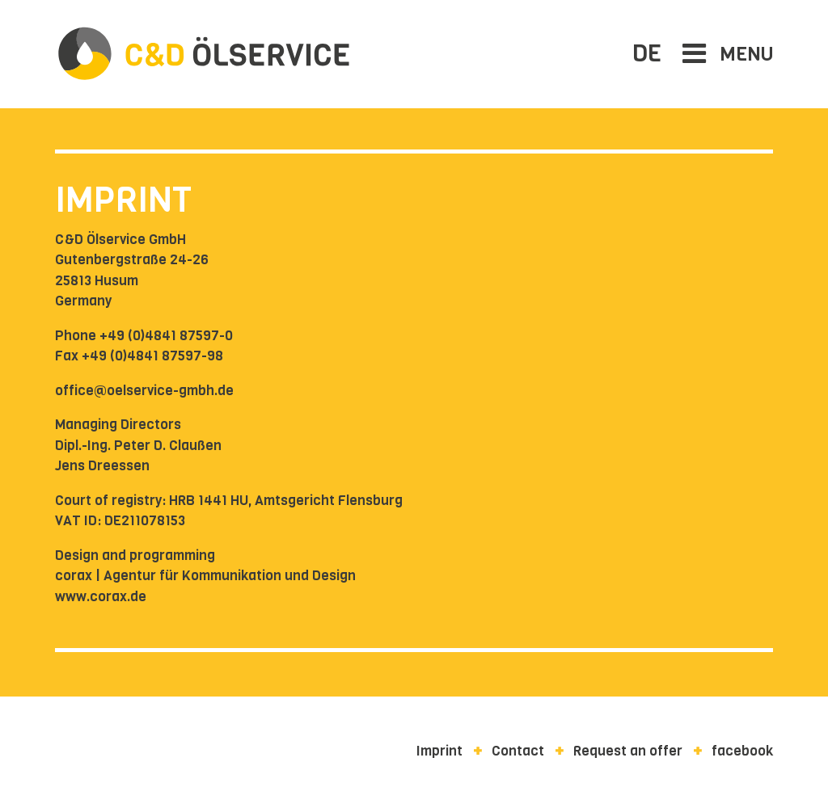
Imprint (439, 751)
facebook (742, 751)
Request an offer (627, 751)
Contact (518, 751)
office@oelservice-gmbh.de (144, 390)
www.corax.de (100, 596)
